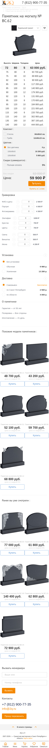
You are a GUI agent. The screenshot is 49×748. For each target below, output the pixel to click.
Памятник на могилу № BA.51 (12, 424)
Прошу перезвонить (14, 716)
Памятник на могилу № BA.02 (36, 373)
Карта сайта (28, 738)
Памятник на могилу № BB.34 (12, 645)
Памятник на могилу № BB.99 (36, 424)
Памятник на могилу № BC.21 (36, 593)
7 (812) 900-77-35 (34, 2)
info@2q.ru (9, 708)
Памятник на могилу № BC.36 (36, 542)
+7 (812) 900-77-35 (16, 704)
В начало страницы (24, 727)
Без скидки (8, 173)
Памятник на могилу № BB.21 (12, 373)
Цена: (7, 178)
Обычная (11, 266)
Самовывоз (12, 285)
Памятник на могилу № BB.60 (12, 542)
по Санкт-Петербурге (16, 290)
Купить (36, 183)
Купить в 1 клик (37, 189)
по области (12, 295)
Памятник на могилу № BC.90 (12, 593)
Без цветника (13, 147)
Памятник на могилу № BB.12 (12, 476)
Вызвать (9, 690)
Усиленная (11, 271)
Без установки (13, 262)
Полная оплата (14, 165)
